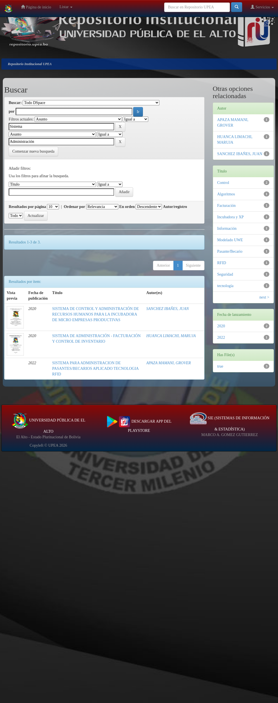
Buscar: (15, 103)
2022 (221, 337)
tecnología (225, 286)
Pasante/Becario (229, 251)
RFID (221, 263)
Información (227, 228)
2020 (221, 326)
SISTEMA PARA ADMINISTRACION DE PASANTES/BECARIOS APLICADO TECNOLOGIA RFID (95, 368)
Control (223, 183)
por (12, 111)
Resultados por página (27, 207)
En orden (127, 207)
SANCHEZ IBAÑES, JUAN (167, 309)
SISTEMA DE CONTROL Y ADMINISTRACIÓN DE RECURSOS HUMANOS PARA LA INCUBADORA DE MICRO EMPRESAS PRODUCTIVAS (95, 314)
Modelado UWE (230, 240)
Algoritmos (226, 194)
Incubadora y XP (230, 217)
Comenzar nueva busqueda (33, 151)
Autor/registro (175, 207)
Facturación (226, 205)
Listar (66, 7)
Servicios (262, 6)
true (220, 366)
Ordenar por (74, 207)
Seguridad (225, 274)
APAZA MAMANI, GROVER (168, 363)
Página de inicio (36, 6)
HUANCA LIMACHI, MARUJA (171, 336)
